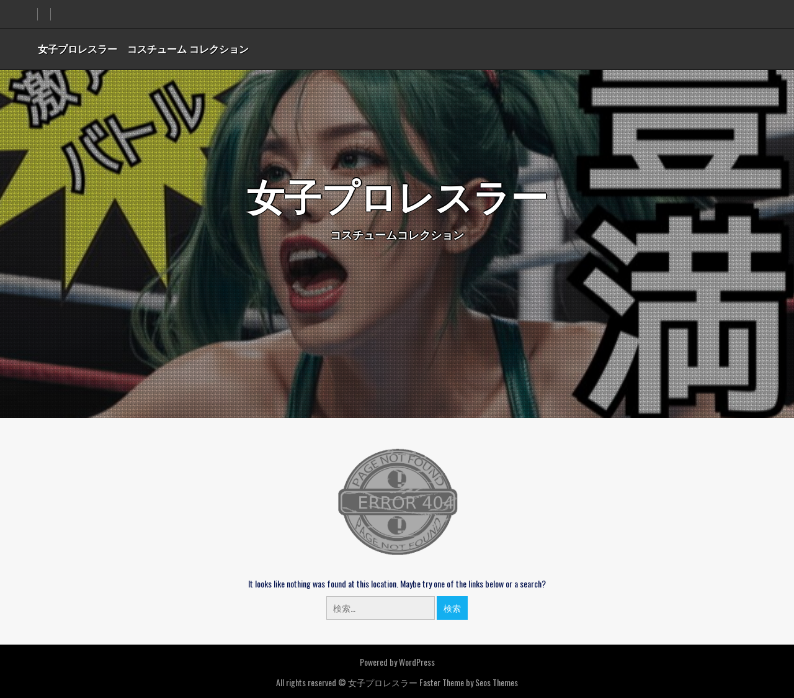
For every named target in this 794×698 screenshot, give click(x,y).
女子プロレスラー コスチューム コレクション (143, 48)
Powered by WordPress (397, 661)
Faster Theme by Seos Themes (468, 682)
